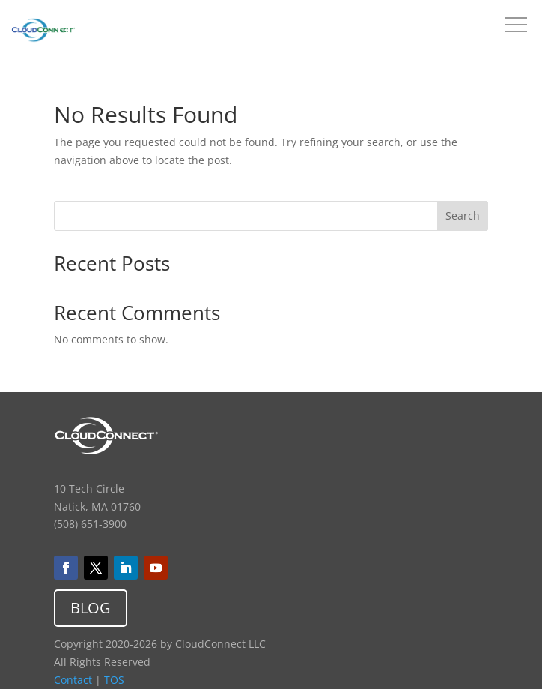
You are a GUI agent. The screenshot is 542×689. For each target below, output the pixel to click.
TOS (114, 680)
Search (462, 215)
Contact (73, 680)
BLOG (90, 608)
